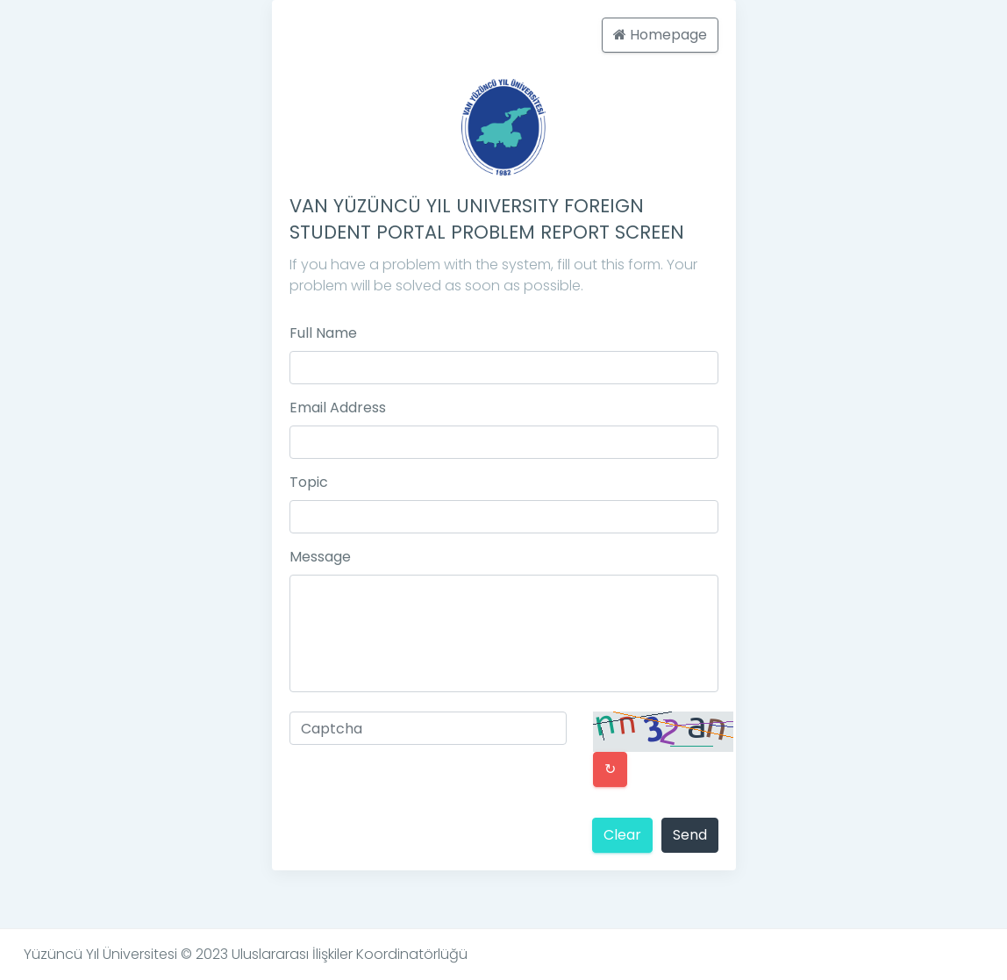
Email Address (337, 407)
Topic (308, 482)
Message (320, 557)
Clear (622, 835)
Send (690, 835)
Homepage (660, 35)
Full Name (323, 333)
